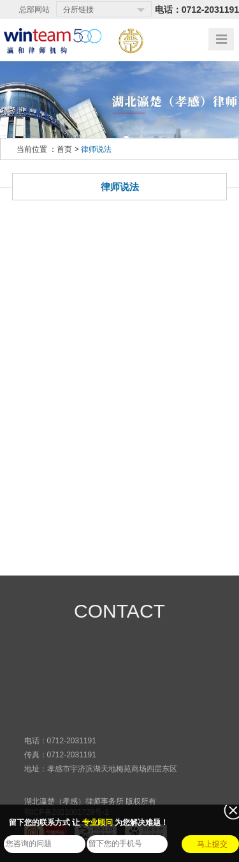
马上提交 (212, 844)
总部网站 (34, 9)
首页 (64, 149)
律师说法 (96, 149)
